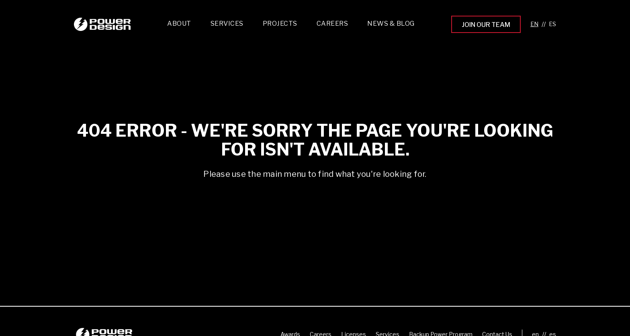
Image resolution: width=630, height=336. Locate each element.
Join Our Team (486, 25)
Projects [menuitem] (280, 23)
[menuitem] (227, 25)
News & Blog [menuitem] (391, 23)
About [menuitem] (179, 23)
